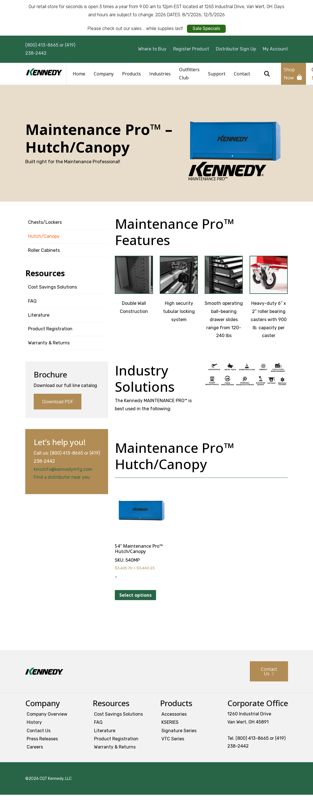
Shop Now (289, 73)
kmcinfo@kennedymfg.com (63, 469)
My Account (275, 49)
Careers (35, 747)
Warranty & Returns (49, 342)
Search (267, 74)
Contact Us (269, 671)
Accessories (174, 714)
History (34, 722)
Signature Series (179, 730)
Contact (242, 74)
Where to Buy (152, 49)
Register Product (191, 49)
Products (131, 74)
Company (104, 74)
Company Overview (47, 714)
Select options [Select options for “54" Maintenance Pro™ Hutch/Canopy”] (135, 595)
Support (216, 74)
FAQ (32, 301)
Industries (160, 74)
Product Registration (50, 328)
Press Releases (42, 738)
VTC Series (172, 738)
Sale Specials (206, 28)
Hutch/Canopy (44, 236)
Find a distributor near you (62, 477)
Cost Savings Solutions (52, 287)
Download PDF (57, 401)
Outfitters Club (189, 73)
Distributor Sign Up (236, 49)
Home (79, 74)
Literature (38, 315)
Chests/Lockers (45, 222)
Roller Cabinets (44, 250)
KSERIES (170, 722)
